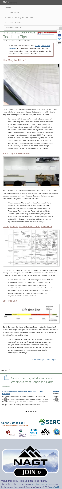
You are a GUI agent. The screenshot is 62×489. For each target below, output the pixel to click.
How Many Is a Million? (14, 60)
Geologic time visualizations (46, 34)
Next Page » (51, 360)
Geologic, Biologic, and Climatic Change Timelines (27, 226)
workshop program (39, 484)
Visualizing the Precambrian (16, 153)
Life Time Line (10, 301)
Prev (6, 399)
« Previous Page (38, 360)
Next (56, 399)
